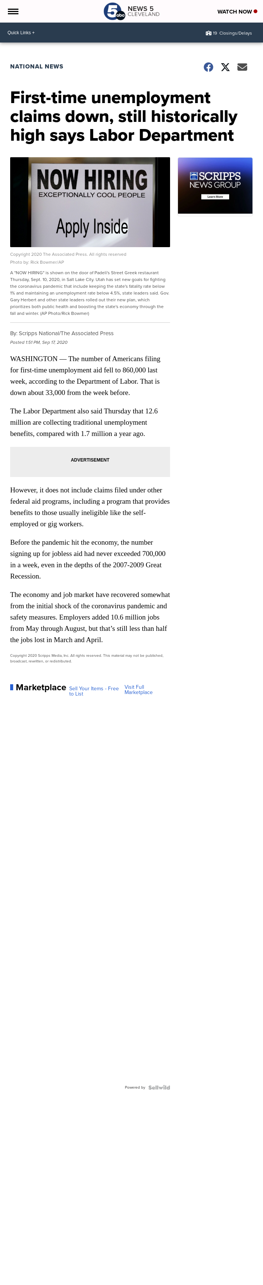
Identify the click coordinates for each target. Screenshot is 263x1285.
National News (37, 66)
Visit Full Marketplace (139, 690)
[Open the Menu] (13, 11)
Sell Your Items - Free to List (94, 691)
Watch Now (237, 12)
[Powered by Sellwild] (159, 1087)
